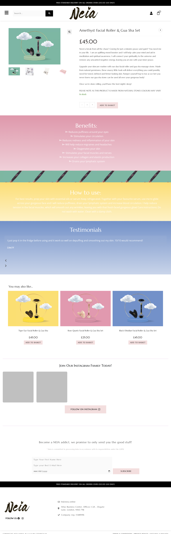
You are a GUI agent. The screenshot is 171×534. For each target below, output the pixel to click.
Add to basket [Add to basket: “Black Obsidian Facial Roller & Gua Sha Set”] (137, 342)
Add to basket (107, 105)
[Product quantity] (87, 104)
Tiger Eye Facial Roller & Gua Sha (33, 330)
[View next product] (160, 30)
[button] (69, 32)
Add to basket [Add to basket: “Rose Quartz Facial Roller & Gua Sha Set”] (85, 342)
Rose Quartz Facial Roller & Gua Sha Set (85, 330)
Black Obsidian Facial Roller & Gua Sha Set (137, 330)
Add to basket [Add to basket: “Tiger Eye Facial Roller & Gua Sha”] (33, 342)
